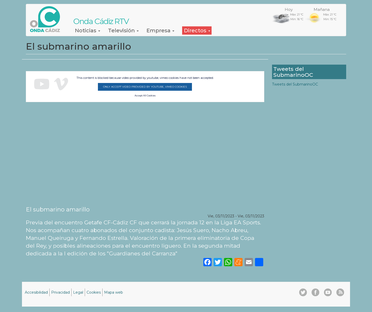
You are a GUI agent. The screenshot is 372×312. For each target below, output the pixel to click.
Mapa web (113, 292)
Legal (78, 292)
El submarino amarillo (58, 209)
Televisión (123, 30)
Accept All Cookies (145, 95)
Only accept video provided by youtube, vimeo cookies (145, 86)
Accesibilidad (36, 292)
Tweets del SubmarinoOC (295, 84)
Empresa (160, 30)
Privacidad (60, 292)
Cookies (94, 292)
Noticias (87, 30)
